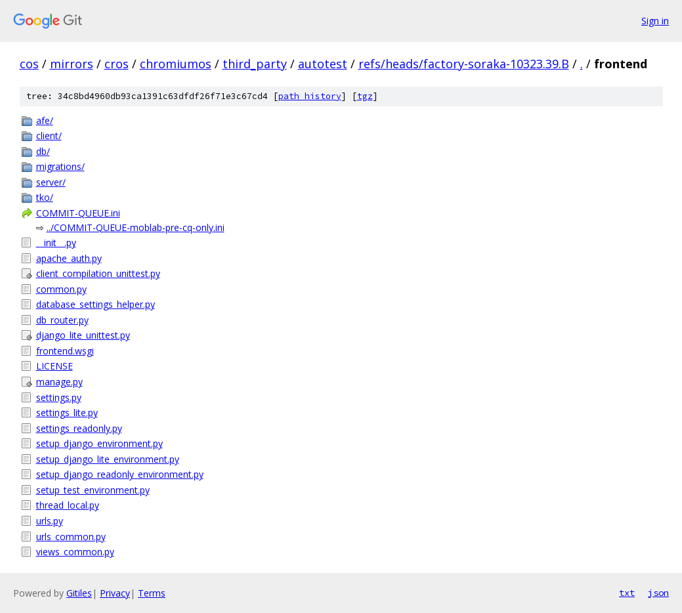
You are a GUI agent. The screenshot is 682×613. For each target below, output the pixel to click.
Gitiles (79, 593)
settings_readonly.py (79, 428)
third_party (255, 64)
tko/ (44, 197)
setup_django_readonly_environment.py (119, 474)
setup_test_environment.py (93, 490)
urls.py (49, 521)
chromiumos (175, 64)
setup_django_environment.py (99, 443)
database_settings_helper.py (95, 304)
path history (309, 96)
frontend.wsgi (65, 351)
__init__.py (56, 242)
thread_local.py (67, 505)
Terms (151, 593)
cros (116, 64)
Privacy (115, 593)
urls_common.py (71, 536)
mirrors (71, 64)
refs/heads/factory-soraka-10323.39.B (463, 64)
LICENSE (54, 366)
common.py (61, 289)
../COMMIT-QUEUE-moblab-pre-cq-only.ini (135, 227)
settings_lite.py (67, 412)
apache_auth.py (69, 258)
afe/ (44, 120)
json (658, 593)
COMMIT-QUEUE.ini (78, 213)
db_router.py (62, 320)
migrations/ (60, 166)
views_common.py (75, 551)
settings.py (58, 397)
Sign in (655, 20)
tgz (365, 96)
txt (627, 593)
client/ (49, 135)
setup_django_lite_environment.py (107, 459)
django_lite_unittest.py (83, 335)
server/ (51, 182)
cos (29, 64)
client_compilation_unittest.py (98, 273)
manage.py (59, 381)
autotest (322, 64)
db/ (43, 151)
